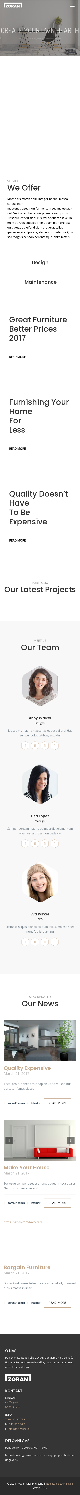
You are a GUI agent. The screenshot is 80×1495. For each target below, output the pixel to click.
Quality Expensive (27, 1068)
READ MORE (12, 155)
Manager (40, 821)
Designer (40, 723)
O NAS (10, 1350)
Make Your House (27, 1167)
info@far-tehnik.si (19, 1429)
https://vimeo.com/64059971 (23, 1222)
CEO (40, 919)
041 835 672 (17, 1424)
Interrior (33, 1103)
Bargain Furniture (27, 1267)
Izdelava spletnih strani (59, 1483)
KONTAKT (13, 1390)
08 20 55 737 (16, 1419)
